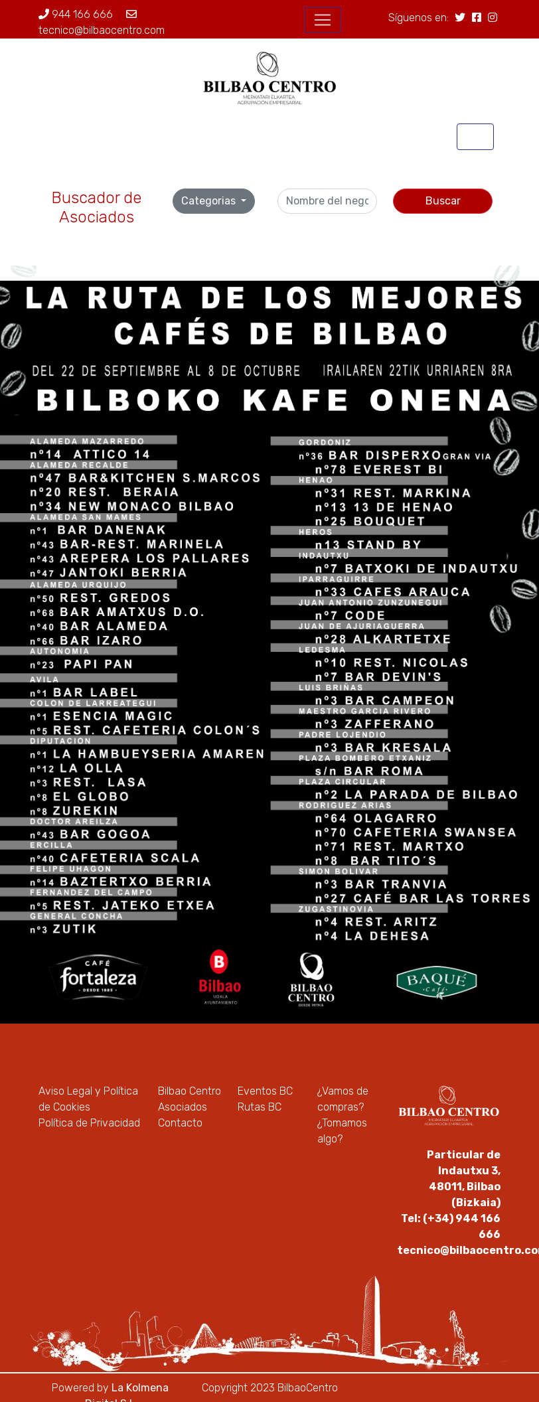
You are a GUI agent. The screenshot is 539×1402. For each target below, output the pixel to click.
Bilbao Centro (189, 1091)
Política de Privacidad (89, 1123)
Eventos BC (265, 1091)
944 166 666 (75, 14)
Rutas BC (259, 1107)
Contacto (180, 1123)
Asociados (182, 1107)
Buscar (443, 201)
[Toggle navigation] (322, 20)
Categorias (209, 201)
